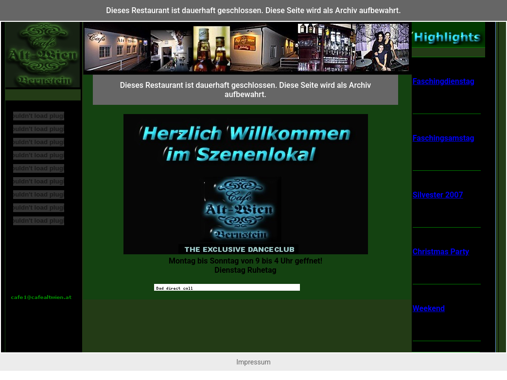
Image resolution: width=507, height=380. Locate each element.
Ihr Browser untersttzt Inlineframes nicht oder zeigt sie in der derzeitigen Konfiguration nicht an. (245, 183)
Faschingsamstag (443, 138)
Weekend (429, 308)
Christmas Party (441, 251)
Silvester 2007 (438, 194)
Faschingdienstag (443, 81)
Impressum (253, 362)
